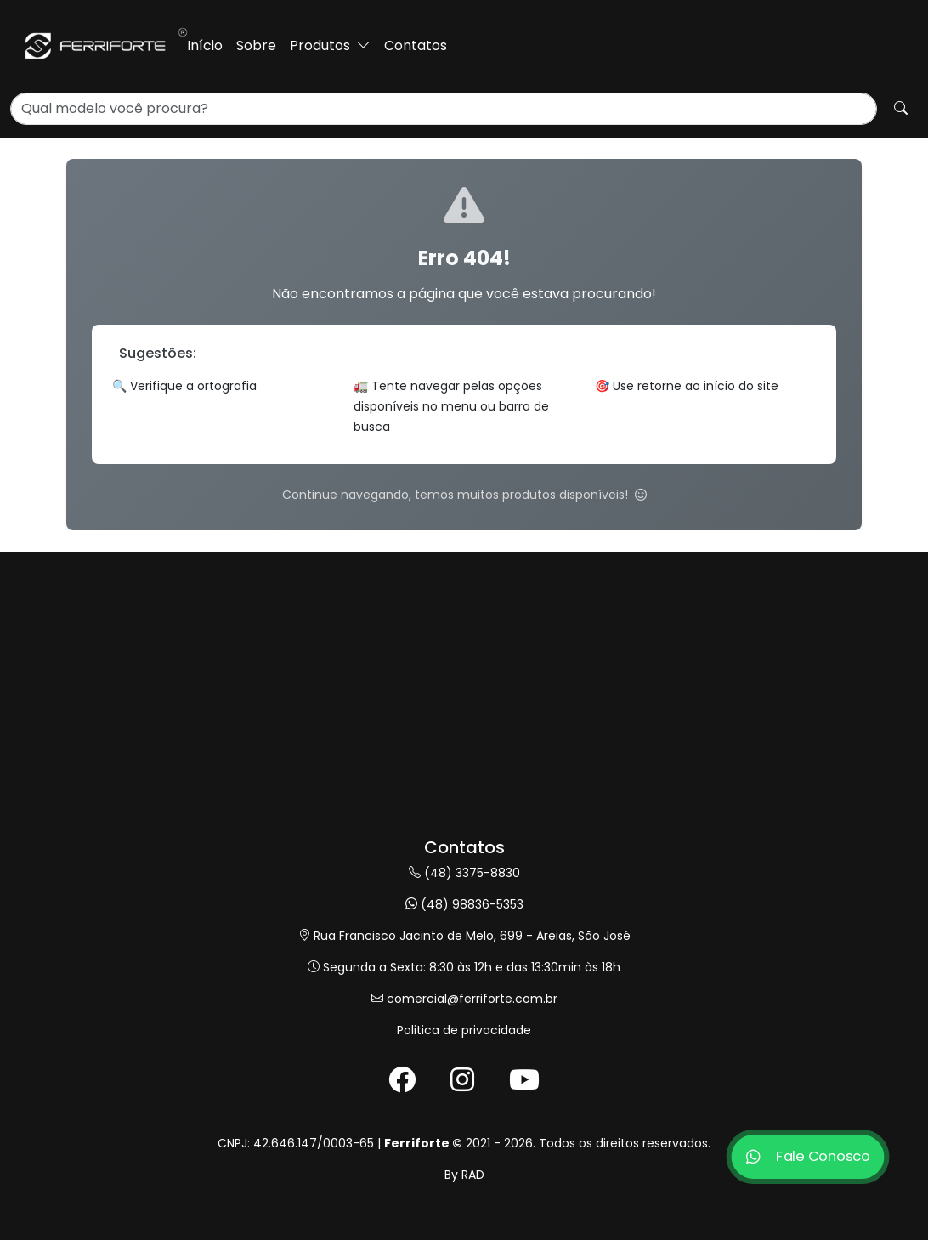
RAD (472, 1174)
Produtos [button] (330, 46)
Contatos (415, 45)
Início (205, 45)
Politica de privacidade (464, 1030)
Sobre (256, 45)
